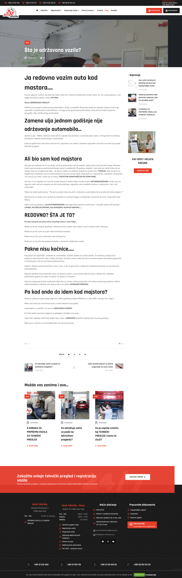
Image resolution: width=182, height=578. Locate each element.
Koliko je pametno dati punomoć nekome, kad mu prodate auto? (148, 97)
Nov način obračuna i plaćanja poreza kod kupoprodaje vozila (147, 83)
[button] (154, 10)
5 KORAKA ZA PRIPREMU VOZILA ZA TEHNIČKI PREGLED (148, 112)
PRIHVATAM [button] (139, 575)
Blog (27, 43)
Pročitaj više (150, 575)
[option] (40, 421)
